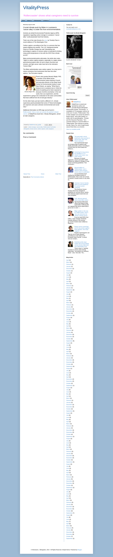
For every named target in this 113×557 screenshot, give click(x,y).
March (68, 262)
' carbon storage (32, 127)
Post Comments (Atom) (37, 177)
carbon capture (41, 128)
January (68, 266)
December (69, 268)
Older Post (58, 174)
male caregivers (50, 128)
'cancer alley (39, 127)
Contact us (46, 20)
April (67, 260)
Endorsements (37, 20)
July (67, 275)
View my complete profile (73, 129)
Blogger (80, 549)
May (67, 279)
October (68, 270)
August (68, 273)
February (68, 264)
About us (29, 20)
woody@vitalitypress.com (73, 29)
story (45, 40)
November (69, 311)
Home (23, 20)
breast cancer (33, 128)
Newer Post (27, 174)
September (69, 290)
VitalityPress (36, 7)
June (67, 277)
